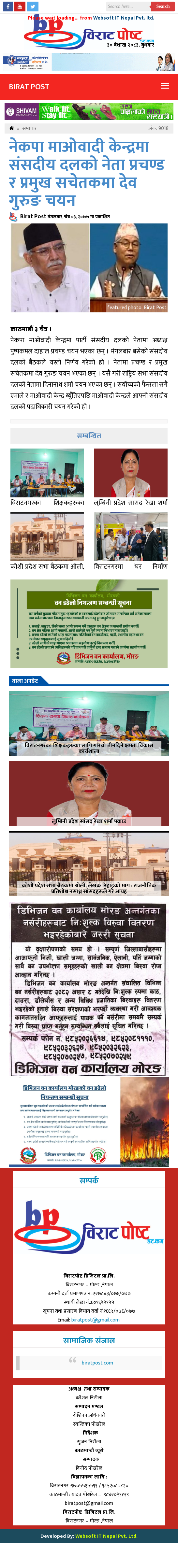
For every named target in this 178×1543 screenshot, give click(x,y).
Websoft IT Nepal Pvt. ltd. (123, 18)
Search (163, 6)
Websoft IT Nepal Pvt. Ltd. (106, 1536)
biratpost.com (97, 1363)
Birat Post (29, 86)
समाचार (29, 128)
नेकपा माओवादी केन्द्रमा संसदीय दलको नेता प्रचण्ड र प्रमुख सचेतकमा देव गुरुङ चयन (87, 174)
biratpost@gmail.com (96, 1320)
